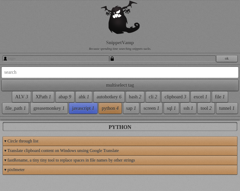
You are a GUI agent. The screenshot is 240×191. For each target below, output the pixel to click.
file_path (15, 157)
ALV (11, 100)
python (42, 180)
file (31, 145)
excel (11, 145)
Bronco (193, 184)
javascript (16, 180)
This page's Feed (223, 177)
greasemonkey (20, 168)
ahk (29, 111)
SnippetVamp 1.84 (165, 184)
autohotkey (17, 122)
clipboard (31, 134)
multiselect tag (18, 88)
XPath (32, 100)
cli (9, 134)
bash (43, 122)
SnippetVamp (30, 42)
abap (11, 111)
